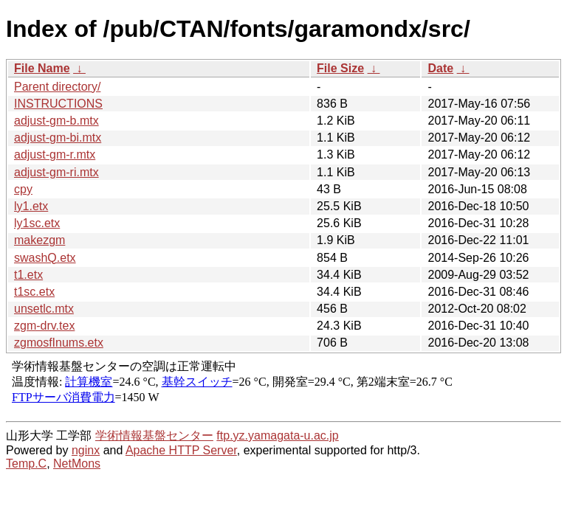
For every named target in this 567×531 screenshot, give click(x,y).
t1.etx (28, 274)
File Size (340, 68)
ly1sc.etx (37, 223)
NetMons (76, 463)
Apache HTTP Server (181, 450)
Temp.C (26, 463)
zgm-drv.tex (44, 325)
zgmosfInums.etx (58, 342)
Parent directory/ (57, 86)
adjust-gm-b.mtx (56, 120)
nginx (86, 450)
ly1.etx (31, 206)
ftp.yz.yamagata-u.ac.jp (277, 435)
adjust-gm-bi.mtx (57, 137)
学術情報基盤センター (154, 435)
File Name (42, 68)
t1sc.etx (34, 291)
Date (440, 68)
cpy (23, 189)
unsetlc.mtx (44, 308)
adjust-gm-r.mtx (54, 154)
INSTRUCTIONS (58, 103)
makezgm (39, 240)
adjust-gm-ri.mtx (56, 172)
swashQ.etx (45, 257)
